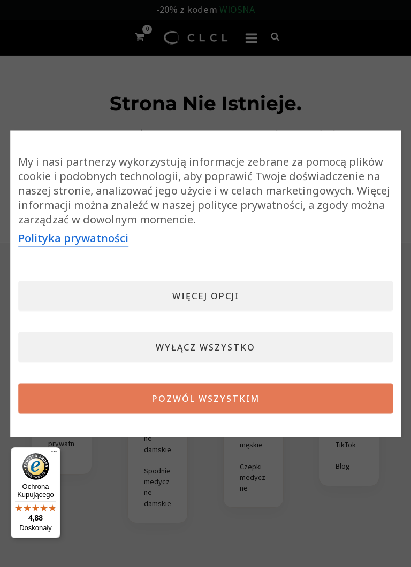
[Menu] (54, 453)
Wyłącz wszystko (205, 347)
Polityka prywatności (73, 237)
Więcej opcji (205, 295)
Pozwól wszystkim (206, 398)
